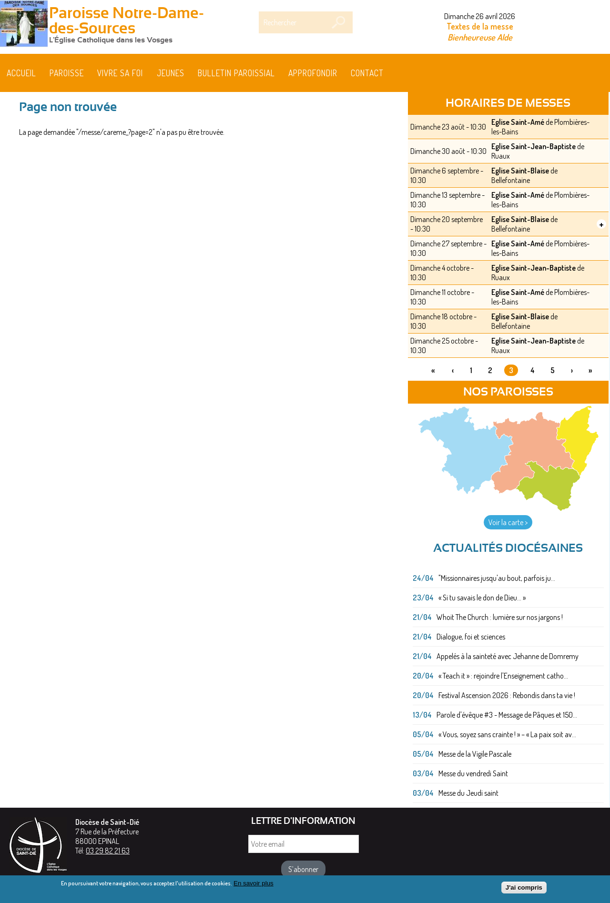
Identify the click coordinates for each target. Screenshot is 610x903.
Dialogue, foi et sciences (471, 636)
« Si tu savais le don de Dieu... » (482, 597)
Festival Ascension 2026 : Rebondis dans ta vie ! (506, 695)
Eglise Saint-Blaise (520, 170)
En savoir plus (254, 886)
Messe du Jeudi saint (468, 793)
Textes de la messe (480, 26)
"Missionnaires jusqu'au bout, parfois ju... (496, 578)
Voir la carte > (508, 522)
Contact (367, 73)
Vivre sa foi (120, 73)
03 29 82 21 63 (108, 850)
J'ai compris (524, 890)
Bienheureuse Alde (479, 36)
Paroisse (67, 73)
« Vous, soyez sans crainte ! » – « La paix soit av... (507, 734)
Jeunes (170, 73)
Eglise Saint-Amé (517, 122)
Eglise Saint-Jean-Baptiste (533, 146)
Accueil (21, 73)
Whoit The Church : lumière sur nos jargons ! (500, 617)
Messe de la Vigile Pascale (474, 754)
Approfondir (312, 73)
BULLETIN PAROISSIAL (236, 73)
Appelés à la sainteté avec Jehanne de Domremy (508, 656)
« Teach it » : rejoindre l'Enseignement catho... (503, 675)
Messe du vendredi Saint (473, 773)
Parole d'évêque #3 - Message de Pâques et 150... (507, 715)
